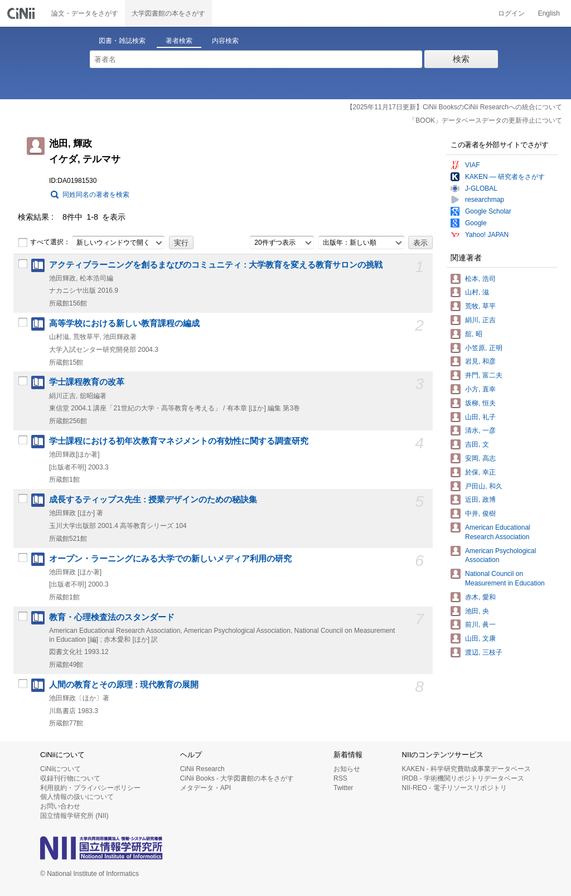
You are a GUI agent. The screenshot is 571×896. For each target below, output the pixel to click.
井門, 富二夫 (483, 375)
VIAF (472, 165)
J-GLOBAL (481, 188)
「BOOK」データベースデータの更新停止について (485, 120)
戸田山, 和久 (483, 486)
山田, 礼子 (480, 417)
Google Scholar (488, 211)
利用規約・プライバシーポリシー (90, 788)
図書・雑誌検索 (122, 41)
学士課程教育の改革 (86, 381)
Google (476, 223)
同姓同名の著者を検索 (95, 194)
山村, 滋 (477, 292)
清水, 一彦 (480, 430)
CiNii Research (202, 769)
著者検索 (179, 41)
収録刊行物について (70, 778)
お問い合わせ (60, 806)
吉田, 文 (477, 444)
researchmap (484, 200)
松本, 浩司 (480, 279)
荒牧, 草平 (480, 306)
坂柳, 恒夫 (480, 403)
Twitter (343, 788)
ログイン (511, 13)
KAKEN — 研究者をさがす (505, 177)
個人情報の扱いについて (77, 797)
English (549, 13)
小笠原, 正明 (483, 348)
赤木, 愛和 (480, 597)
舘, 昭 (473, 334)
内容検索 (225, 41)
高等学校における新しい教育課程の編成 (124, 323)
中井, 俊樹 (480, 513)
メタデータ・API (205, 788)
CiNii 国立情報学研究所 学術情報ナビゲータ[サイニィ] (22, 13)
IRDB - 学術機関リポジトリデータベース (463, 778)
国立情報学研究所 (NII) (74, 816)
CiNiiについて (60, 769)
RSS (340, 778)
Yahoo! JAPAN (487, 235)
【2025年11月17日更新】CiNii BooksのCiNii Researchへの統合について (454, 107)
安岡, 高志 (480, 458)
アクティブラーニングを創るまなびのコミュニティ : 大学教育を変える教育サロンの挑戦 (216, 264)
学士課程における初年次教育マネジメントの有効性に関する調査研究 (178, 441)
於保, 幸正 (480, 472)
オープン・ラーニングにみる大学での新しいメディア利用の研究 (170, 558)
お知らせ (346, 769)
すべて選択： (44, 243)
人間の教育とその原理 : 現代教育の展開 (124, 684)
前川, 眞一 (480, 624)
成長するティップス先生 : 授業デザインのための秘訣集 (153, 499)
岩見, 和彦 (480, 361)
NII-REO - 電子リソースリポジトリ (454, 788)
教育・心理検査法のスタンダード (112, 617)
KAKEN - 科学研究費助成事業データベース (466, 769)
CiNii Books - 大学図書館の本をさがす (237, 778)
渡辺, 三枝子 (483, 652)
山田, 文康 (480, 638)
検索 (461, 59)
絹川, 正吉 (480, 320)
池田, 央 (477, 611)
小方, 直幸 (480, 389)
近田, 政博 (480, 499)
